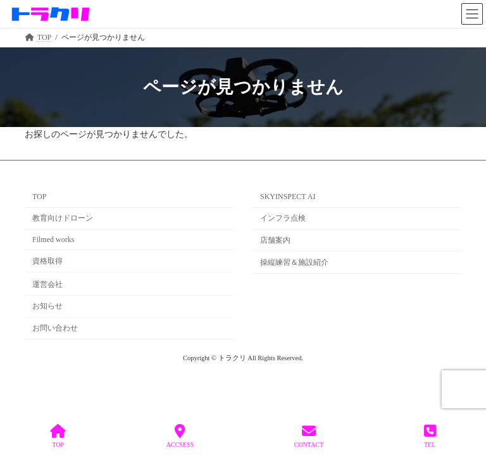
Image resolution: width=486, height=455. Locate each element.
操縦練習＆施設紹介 (294, 262)
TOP (39, 196)
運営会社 (47, 283)
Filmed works (53, 239)
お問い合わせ (55, 328)
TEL (430, 436)
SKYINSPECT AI (287, 196)
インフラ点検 (283, 218)
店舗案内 (275, 240)
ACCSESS (180, 436)
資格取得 (47, 261)
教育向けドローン (62, 218)
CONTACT (308, 436)
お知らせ (47, 305)
